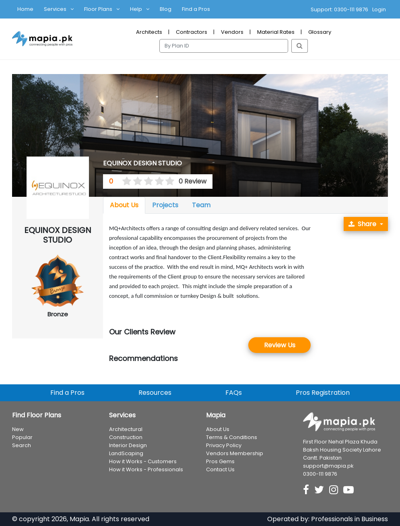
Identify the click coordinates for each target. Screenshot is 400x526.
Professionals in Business (349, 519)
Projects (165, 205)
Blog (165, 9)
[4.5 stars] (167, 181)
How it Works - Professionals (146, 470)
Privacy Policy (223, 446)
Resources (154, 393)
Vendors (232, 32)
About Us (124, 205)
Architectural (125, 429)
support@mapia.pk (328, 466)
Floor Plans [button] (98, 9)
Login (379, 9)
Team (201, 205)
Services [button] (55, 9)
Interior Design (128, 446)
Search (21, 446)
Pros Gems (220, 462)
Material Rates (276, 32)
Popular (22, 437)
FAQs (233, 393)
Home (25, 9)
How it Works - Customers (143, 462)
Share (362, 224)
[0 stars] (119, 181)
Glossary (319, 32)
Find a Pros (196, 9)
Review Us (279, 345)
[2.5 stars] (145, 181)
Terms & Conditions (231, 437)
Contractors (191, 32)
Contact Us (220, 470)
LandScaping (126, 454)
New (18, 429)
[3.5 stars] (156, 181)
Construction (125, 437)
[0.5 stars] (124, 181)
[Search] (223, 46)
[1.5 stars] (135, 181)
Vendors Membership (234, 454)
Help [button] (136, 9)
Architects (149, 32)
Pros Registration (323, 393)
